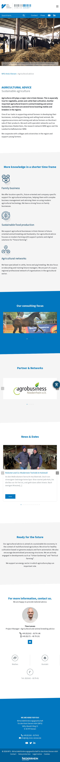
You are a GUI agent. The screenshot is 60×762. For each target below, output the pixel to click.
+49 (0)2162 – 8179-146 (31, 633)
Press (42, 15)
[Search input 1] (11, 15)
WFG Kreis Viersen (9, 73)
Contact (34, 15)
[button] (27, 339)
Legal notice (37, 754)
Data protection (24, 754)
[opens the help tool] (56, 384)
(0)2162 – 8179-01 (30, 678)
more (10, 496)
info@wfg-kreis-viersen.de (31, 738)
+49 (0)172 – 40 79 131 (31, 636)
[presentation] (2, 388)
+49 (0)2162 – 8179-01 (31, 735)
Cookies (47, 754)
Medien (15, 664)
